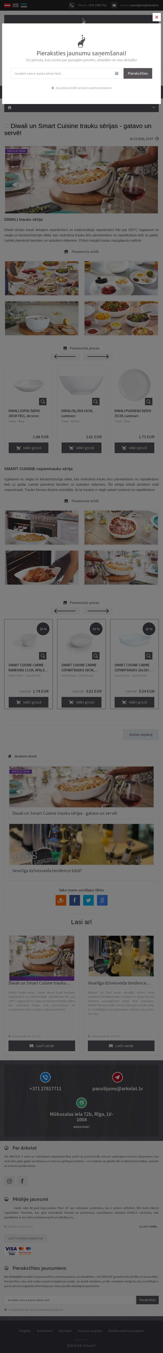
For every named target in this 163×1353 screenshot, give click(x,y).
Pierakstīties (135, 73)
